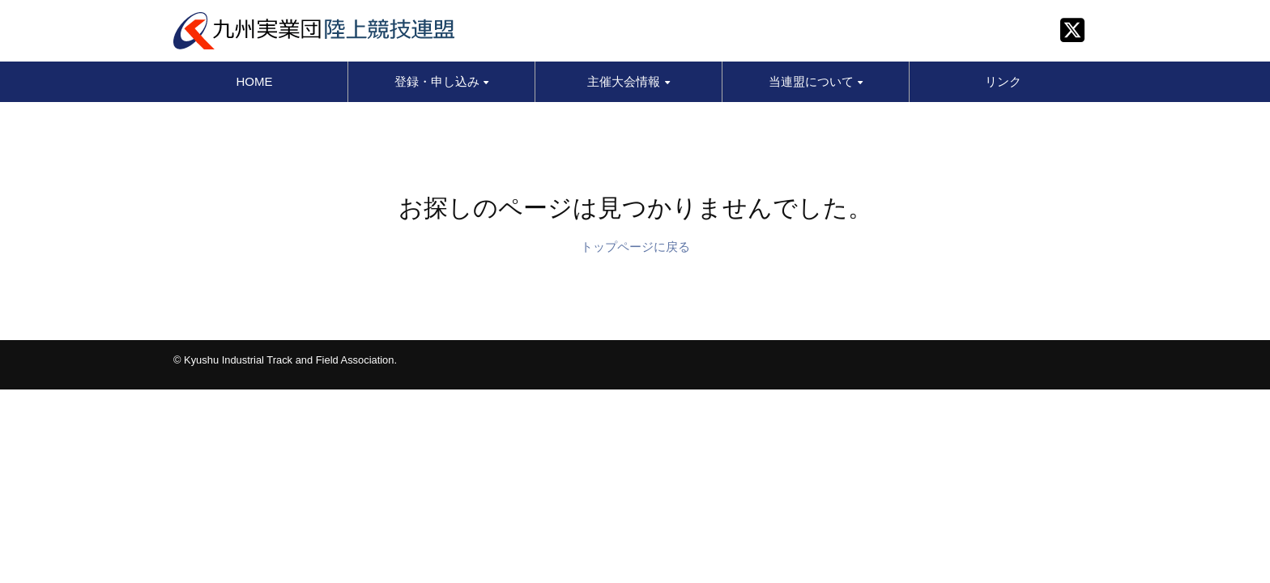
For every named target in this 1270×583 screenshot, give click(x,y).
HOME (255, 81)
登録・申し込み (441, 81)
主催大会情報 (628, 81)
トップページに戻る (635, 246)
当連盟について (816, 81)
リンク (1003, 81)
